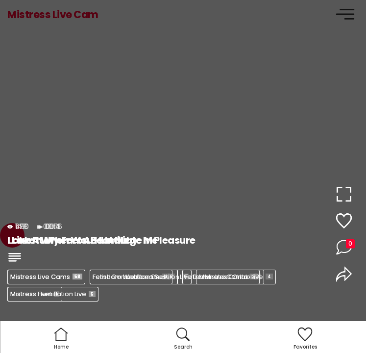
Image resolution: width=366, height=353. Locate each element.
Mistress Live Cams (46, 276)
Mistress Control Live (236, 276)
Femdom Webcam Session (141, 276)
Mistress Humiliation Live (53, 294)
